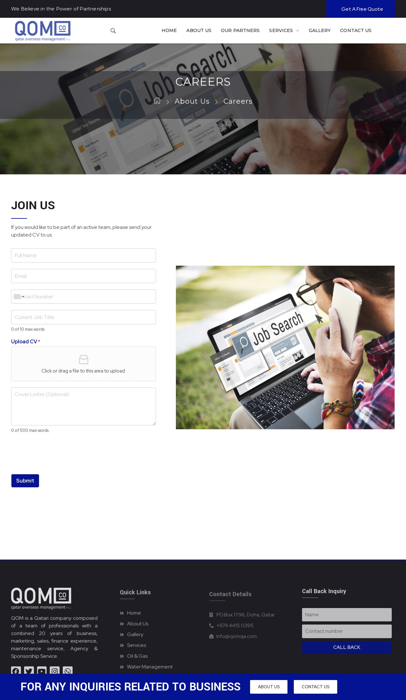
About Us (192, 101)
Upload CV (25, 342)
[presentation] (59, 463)
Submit (25, 480)
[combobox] (18, 296)
